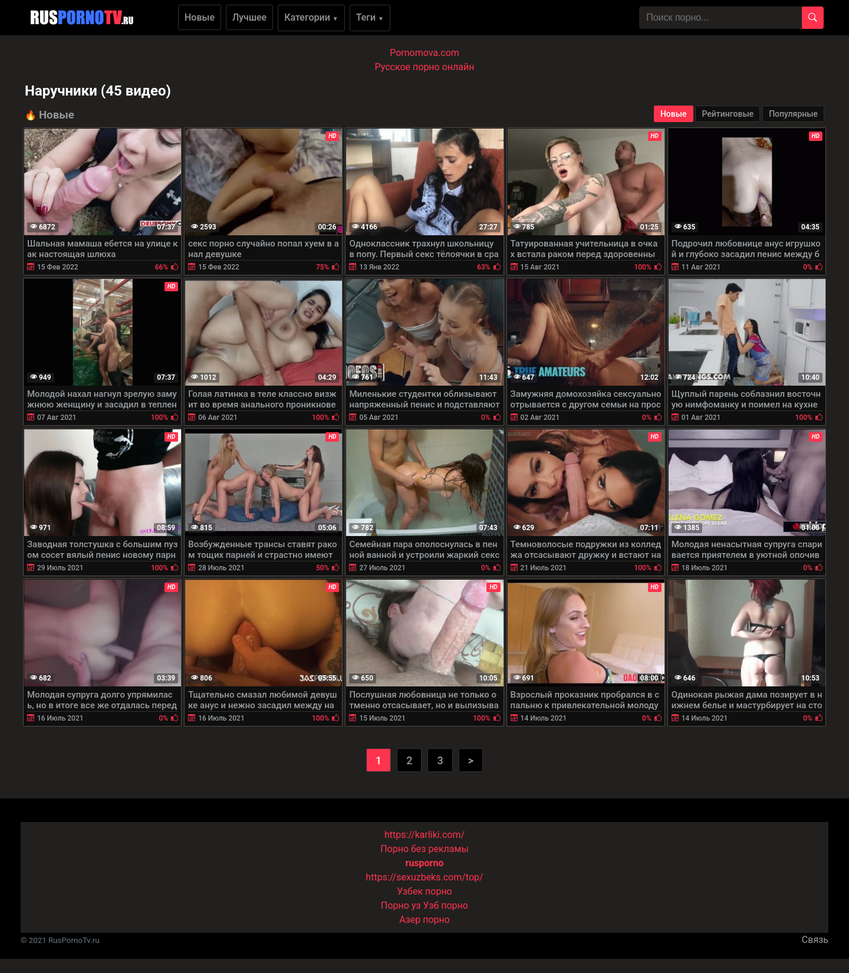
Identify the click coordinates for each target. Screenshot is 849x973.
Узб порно (445, 905)
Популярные (793, 114)
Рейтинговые (727, 114)
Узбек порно (424, 891)
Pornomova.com (424, 52)
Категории (311, 17)
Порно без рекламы (424, 848)
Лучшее (249, 17)
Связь (815, 939)
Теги (370, 17)
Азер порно (424, 919)
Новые (200, 17)
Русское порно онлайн (425, 67)
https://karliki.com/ (424, 834)
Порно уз (401, 905)
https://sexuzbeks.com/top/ (424, 877)
